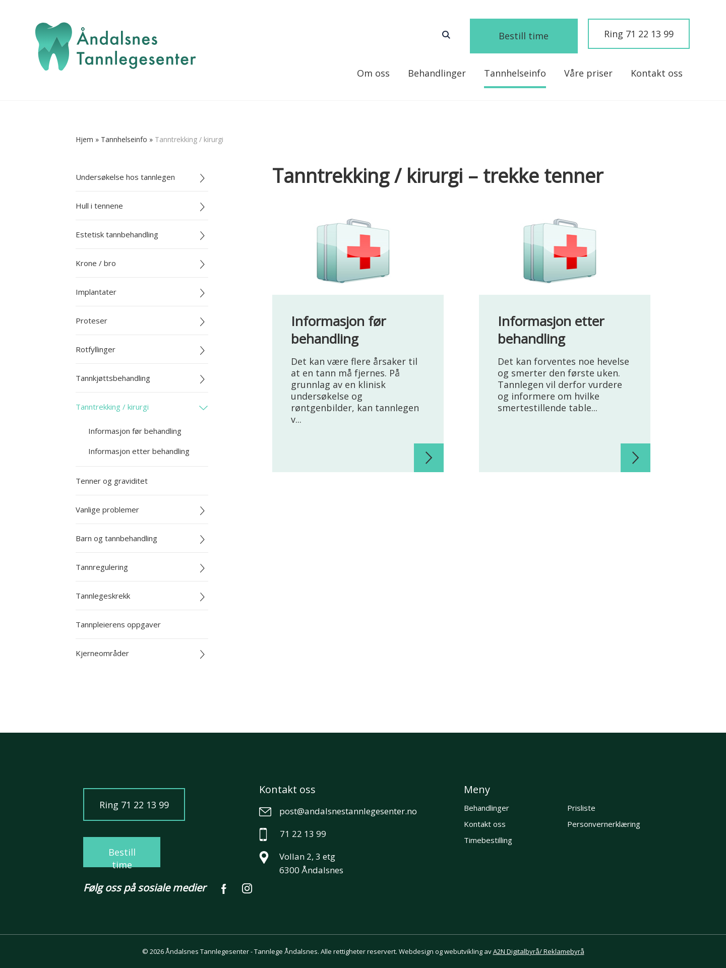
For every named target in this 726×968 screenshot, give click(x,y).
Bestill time (537, 35)
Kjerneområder (102, 653)
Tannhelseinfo (515, 73)
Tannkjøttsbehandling (113, 378)
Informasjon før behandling (135, 431)
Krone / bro (96, 263)
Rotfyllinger (95, 349)
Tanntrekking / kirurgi (112, 407)
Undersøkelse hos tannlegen (125, 177)
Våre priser (588, 73)
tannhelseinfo (124, 139)
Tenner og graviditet (112, 481)
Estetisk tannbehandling (117, 234)
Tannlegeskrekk (103, 596)
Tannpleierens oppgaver (118, 624)
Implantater (96, 292)
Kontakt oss (657, 73)
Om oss (373, 73)
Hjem (84, 139)
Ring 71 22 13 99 (639, 34)
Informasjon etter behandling (139, 451)
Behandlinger (437, 73)
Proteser (91, 320)
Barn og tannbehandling (116, 538)
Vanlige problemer (107, 509)
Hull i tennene (99, 206)
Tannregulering (102, 567)
